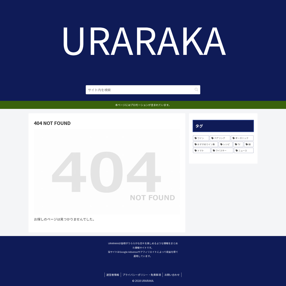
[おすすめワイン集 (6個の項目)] (205, 144)
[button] (196, 90)
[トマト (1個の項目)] (201, 150)
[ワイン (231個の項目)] (201, 138)
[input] (143, 89)
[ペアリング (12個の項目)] (220, 138)
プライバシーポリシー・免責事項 (142, 275)
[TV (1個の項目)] (238, 144)
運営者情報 (112, 275)
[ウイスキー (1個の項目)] (222, 150)
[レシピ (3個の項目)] (226, 144)
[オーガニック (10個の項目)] (242, 138)
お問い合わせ (172, 275)
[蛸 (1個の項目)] (249, 144)
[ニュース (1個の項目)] (244, 150)
